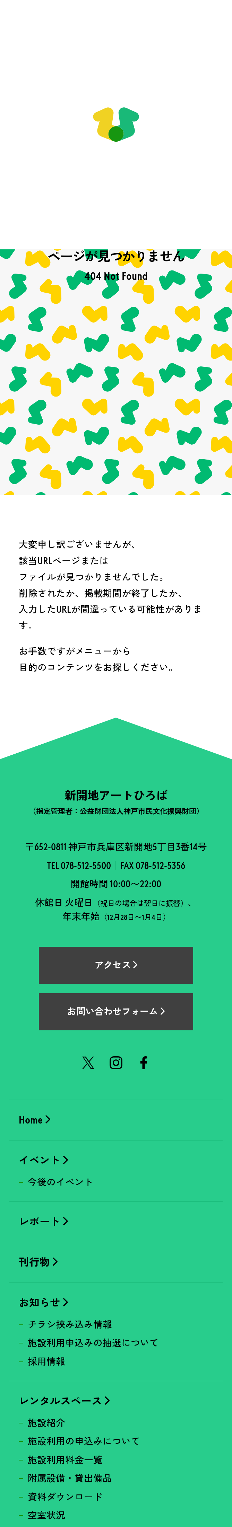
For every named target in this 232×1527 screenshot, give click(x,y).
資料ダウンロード (65, 1497)
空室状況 (46, 1515)
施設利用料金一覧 (65, 1460)
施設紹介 (46, 1423)
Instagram (116, 1063)
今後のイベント (60, 1182)
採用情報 (46, 1361)
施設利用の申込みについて (84, 1441)
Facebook (144, 1063)
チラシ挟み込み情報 (70, 1324)
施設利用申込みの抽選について (93, 1343)
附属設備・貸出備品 (70, 1478)
